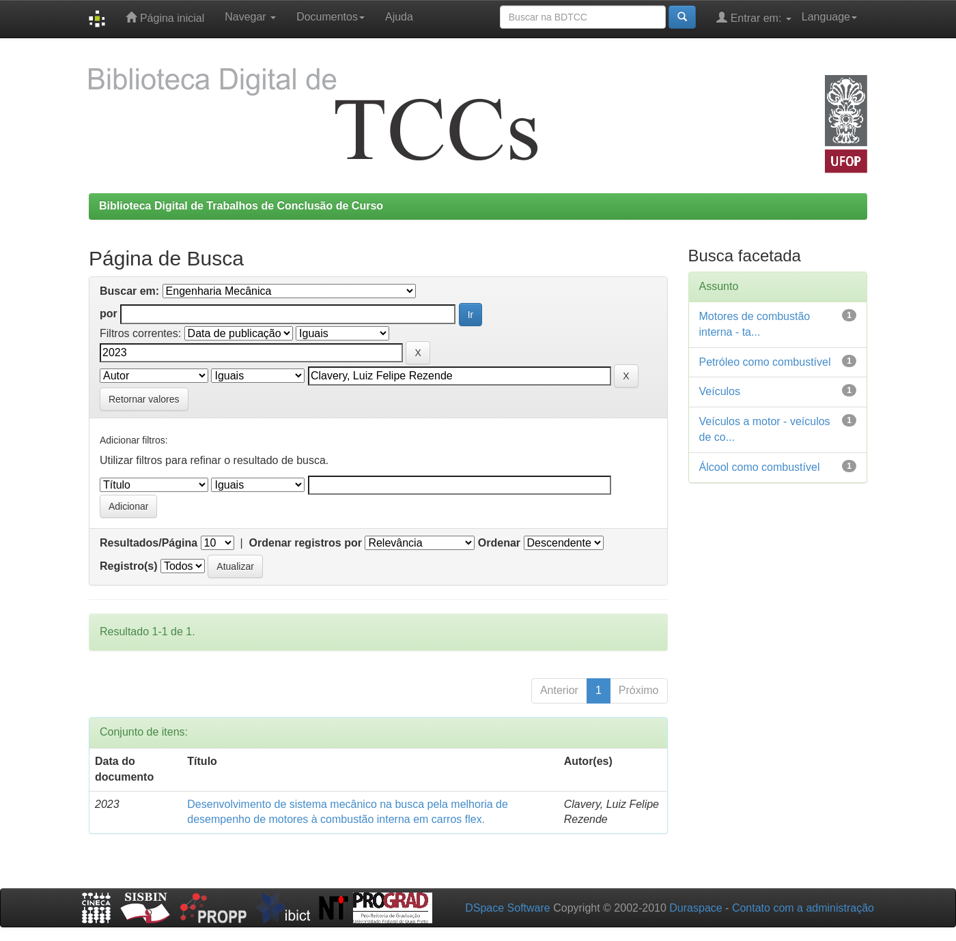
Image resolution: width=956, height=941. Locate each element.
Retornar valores (144, 399)
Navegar (250, 17)
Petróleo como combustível (765, 362)
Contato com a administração (803, 908)
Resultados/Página (148, 543)
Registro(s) (128, 566)
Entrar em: (753, 17)
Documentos (330, 17)
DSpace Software (507, 908)
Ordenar (499, 543)
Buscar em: (129, 291)
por (108, 313)
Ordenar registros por (305, 543)
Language (829, 17)
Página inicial (165, 17)
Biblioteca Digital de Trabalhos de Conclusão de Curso (241, 206)
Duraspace (695, 908)
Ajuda (399, 17)
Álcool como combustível (759, 467)
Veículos (719, 391)
